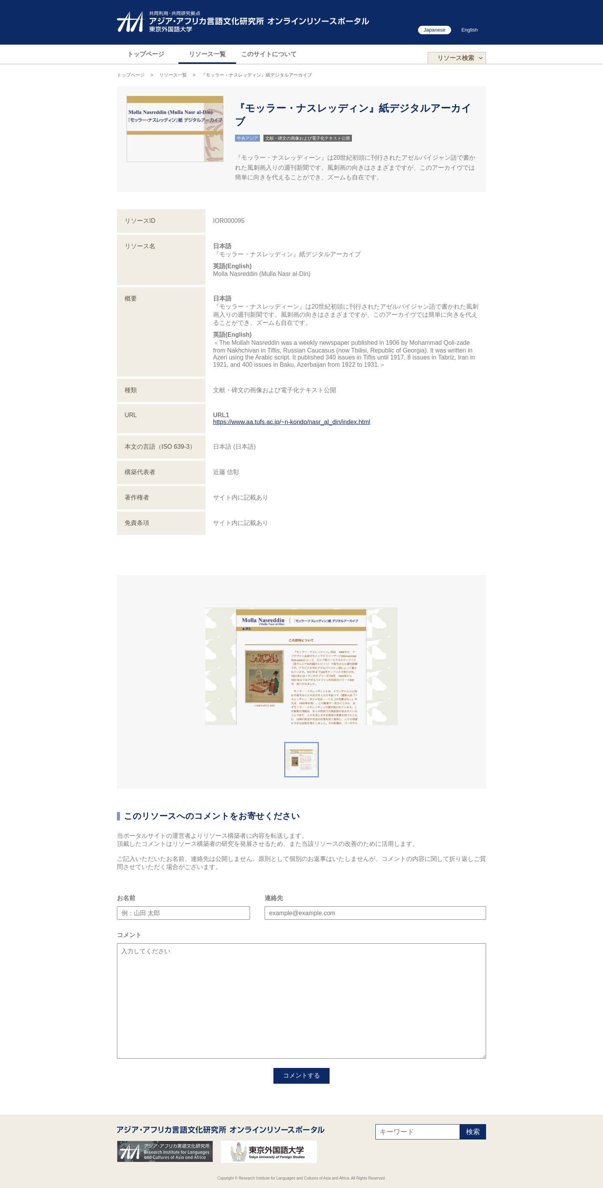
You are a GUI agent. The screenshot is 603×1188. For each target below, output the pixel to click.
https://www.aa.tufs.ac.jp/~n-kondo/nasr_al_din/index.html (291, 422)
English (469, 30)
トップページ (145, 54)
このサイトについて (269, 54)
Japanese (434, 30)
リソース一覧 (207, 54)
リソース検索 (455, 58)
